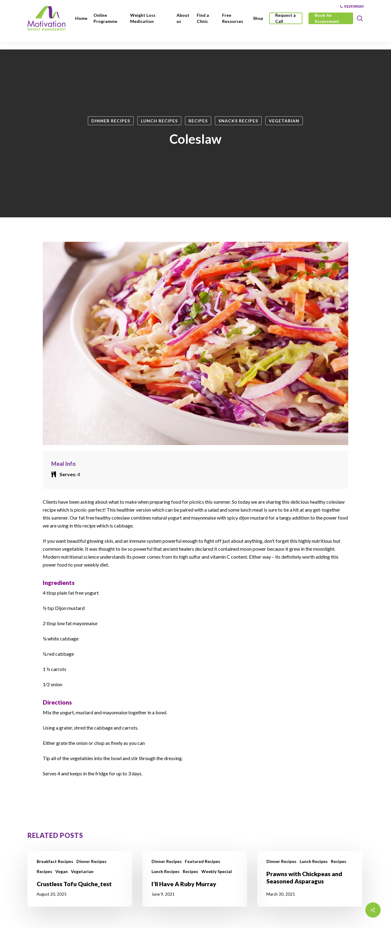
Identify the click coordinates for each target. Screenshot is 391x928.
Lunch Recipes (159, 120)
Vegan (61, 871)
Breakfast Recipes (55, 861)
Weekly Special (216, 871)
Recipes (198, 120)
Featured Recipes (202, 861)
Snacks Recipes (238, 120)
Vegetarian (284, 120)
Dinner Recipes (110, 120)
